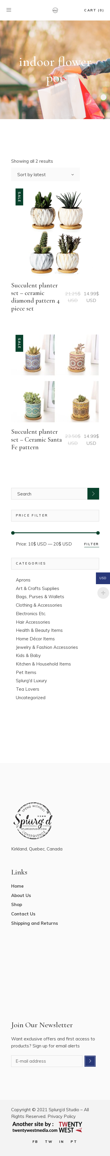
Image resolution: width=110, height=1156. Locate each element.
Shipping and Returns (34, 923)
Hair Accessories (33, 622)
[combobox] (45, 174)
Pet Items (26, 672)
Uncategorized (30, 697)
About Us (21, 895)
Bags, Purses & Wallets (40, 596)
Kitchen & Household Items (43, 664)
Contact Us (23, 914)
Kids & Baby (28, 655)
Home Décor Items (35, 639)
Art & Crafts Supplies (37, 588)
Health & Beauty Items (39, 630)
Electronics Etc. (31, 613)
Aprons (23, 580)
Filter (91, 544)
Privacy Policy (62, 1116)
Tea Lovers (27, 689)
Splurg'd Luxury (31, 680)
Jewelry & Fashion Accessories (47, 647)
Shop (16, 904)
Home (17, 886)
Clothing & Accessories (39, 605)
